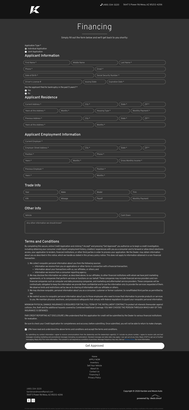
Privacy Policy (130, 340)
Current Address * (33, 104)
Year (27, 192)
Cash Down (126, 215)
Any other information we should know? (44, 223)
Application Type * (33, 45)
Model (99, 192)
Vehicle (28, 215)
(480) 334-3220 (109, 4)
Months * (65, 111)
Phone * (29, 69)
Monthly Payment (140, 198)
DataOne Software (64, 408)
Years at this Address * (35, 111)
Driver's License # (33, 82)
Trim (135, 192)
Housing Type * (104, 111)
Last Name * (126, 62)
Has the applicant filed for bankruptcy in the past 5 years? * (51, 87)
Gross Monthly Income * (131, 161)
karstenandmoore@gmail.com (40, 392)
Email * (100, 69)
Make (63, 192)
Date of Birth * (31, 75)
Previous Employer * (34, 169)
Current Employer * (34, 141)
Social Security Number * (108, 75)
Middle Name (79, 62)
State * (124, 104)
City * (87, 104)
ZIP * (147, 104)
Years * (28, 161)
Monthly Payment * (141, 111)
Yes (29, 90)
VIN (27, 198)
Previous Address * (33, 118)
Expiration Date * (116, 82)
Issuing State (90, 82)
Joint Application (35, 52)
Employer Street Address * (37, 148)
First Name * (31, 62)
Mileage (64, 198)
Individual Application (37, 49)
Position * (29, 154)
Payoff (100, 198)
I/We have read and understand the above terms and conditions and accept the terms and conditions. (73, 329)
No (29, 93)
